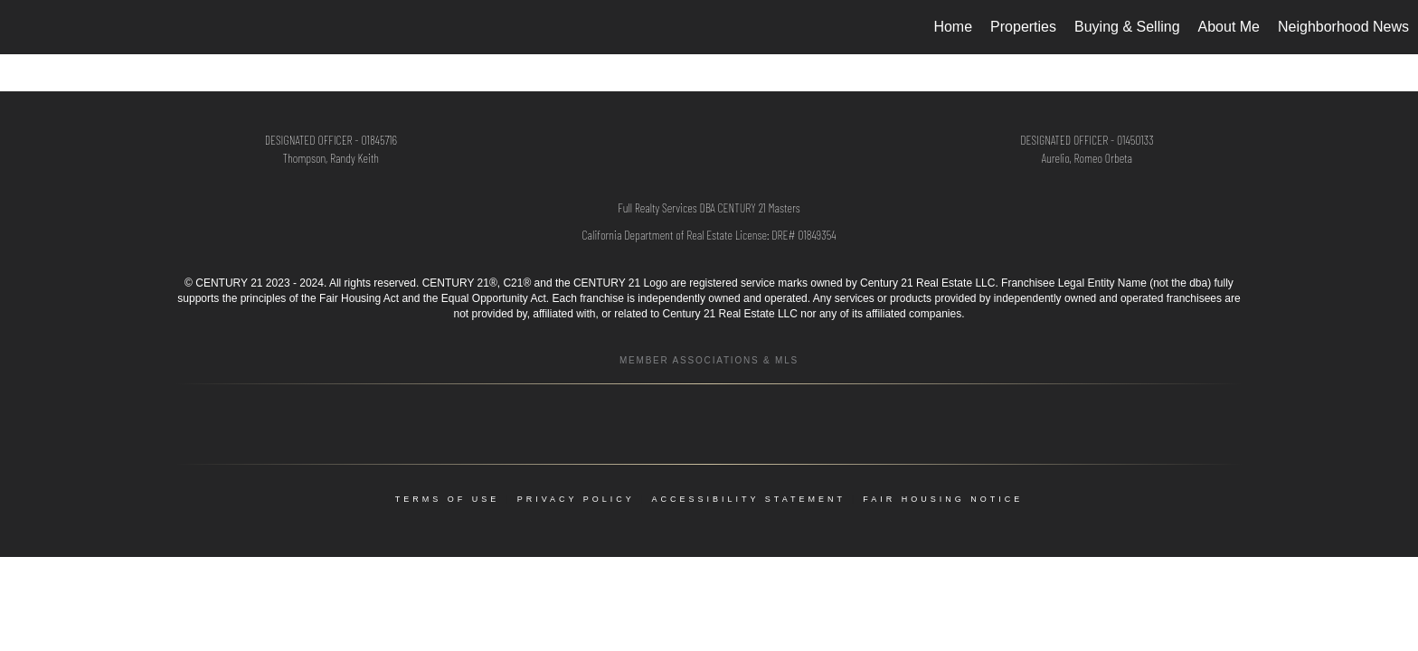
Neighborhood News (1343, 26)
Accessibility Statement (749, 499)
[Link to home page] (23, 27)
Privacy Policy (576, 499)
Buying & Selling (1127, 26)
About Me (1229, 26)
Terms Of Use (447, 499)
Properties (1023, 26)
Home (952, 26)
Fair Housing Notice (943, 499)
